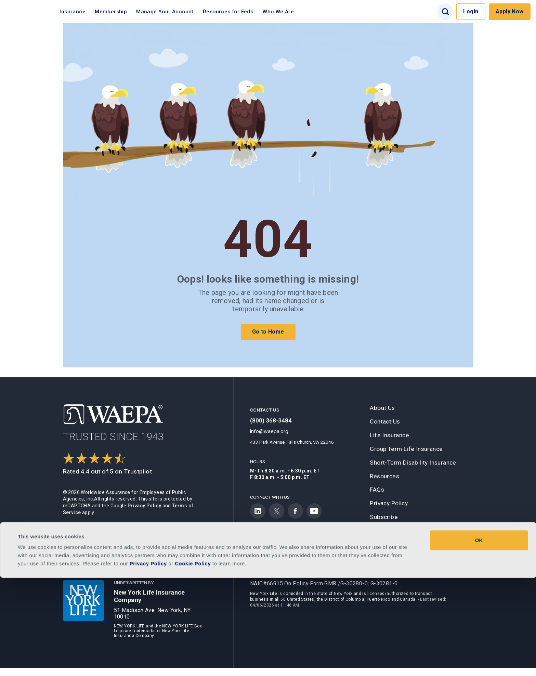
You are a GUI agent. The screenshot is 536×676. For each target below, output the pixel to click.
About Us (382, 407)
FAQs (377, 489)
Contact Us (385, 421)
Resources (384, 476)
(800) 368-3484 (271, 420)
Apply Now (510, 11)
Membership (127, 12)
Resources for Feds (244, 12)
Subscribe (384, 517)
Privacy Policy (144, 505)
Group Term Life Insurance (406, 448)
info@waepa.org (269, 431)
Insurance (89, 12)
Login (470, 11)
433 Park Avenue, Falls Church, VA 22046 (292, 442)
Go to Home (268, 331)
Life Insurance (389, 435)
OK (479, 638)
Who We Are (294, 12)
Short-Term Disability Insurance (413, 462)
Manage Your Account (181, 12)
